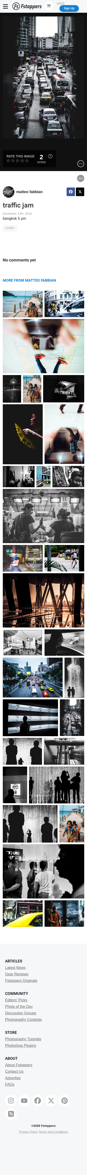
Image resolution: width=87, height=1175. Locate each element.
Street (10, 228)
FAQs (9, 1084)
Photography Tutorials (23, 1039)
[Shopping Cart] (48, 6)
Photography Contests (23, 1020)
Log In (60, 3)
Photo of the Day (19, 1007)
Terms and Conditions (53, 1132)
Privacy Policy (28, 1132)
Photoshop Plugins (20, 1046)
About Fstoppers (18, 1065)
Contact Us (14, 1071)
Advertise (13, 1078)
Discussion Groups (20, 1013)
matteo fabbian (29, 192)
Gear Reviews (16, 974)
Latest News (15, 968)
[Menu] (5, 6)
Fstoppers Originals (21, 981)
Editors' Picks (16, 1000)
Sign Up (69, 8)
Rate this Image (20, 156)
